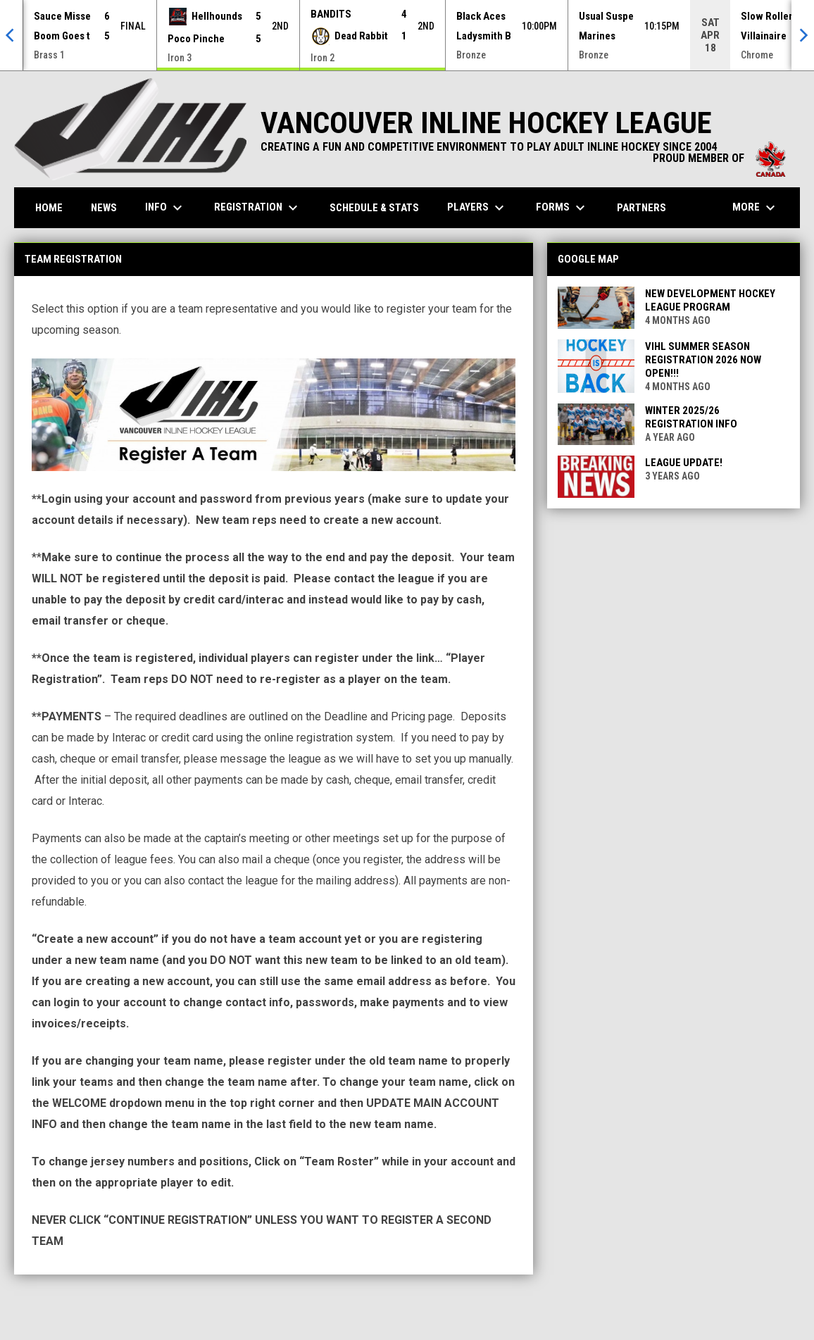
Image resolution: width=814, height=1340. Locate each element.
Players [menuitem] (477, 207)
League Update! (683, 462)
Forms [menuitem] (562, 207)
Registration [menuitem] (257, 207)
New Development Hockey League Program (710, 300)
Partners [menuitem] (641, 207)
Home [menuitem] (49, 207)
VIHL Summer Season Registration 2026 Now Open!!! (703, 360)
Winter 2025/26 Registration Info (691, 417)
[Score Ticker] (407, 35)
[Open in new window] (273, 414)
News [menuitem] (104, 207)
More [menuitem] (755, 207)
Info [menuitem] (165, 207)
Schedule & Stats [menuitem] (374, 207)
